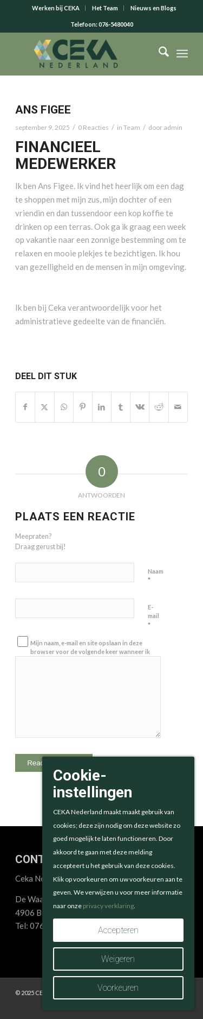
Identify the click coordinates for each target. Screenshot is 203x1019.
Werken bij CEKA (56, 7)
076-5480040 (116, 24)
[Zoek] (158, 54)
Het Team (105, 7)
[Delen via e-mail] (178, 407)
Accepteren (118, 930)
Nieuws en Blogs (153, 7)
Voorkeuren (118, 988)
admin (172, 127)
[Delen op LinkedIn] (102, 407)
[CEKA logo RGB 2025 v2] (84, 54)
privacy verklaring (108, 906)
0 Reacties (93, 127)
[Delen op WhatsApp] (64, 407)
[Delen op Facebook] (25, 407)
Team (131, 127)
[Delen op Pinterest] (83, 407)
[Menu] (182, 54)
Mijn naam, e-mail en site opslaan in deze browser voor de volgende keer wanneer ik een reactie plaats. (90, 651)
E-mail (153, 616)
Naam (155, 576)
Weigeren (118, 959)
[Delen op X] (44, 407)
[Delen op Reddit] (158, 407)
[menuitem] (56, 8)
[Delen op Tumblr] (121, 407)
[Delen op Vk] (139, 407)
